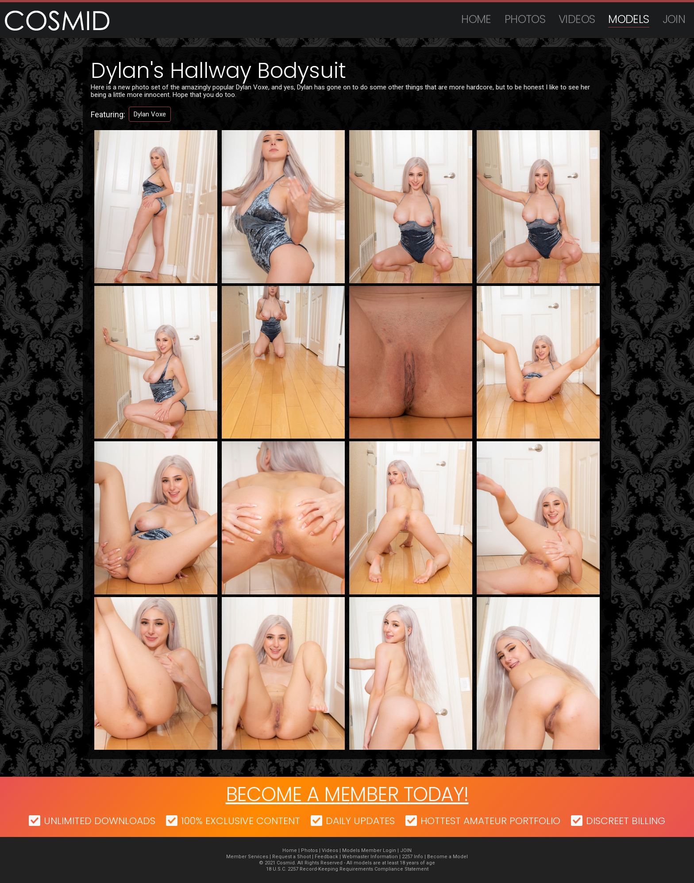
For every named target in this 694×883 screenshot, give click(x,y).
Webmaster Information (370, 857)
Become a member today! (347, 794)
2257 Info (412, 857)
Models (628, 19)
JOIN (674, 19)
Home (476, 19)
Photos (525, 19)
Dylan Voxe (150, 114)
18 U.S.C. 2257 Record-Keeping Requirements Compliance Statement (347, 869)
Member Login (378, 850)
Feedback (326, 857)
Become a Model (447, 857)
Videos (577, 19)
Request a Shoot (291, 857)
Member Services (247, 857)
